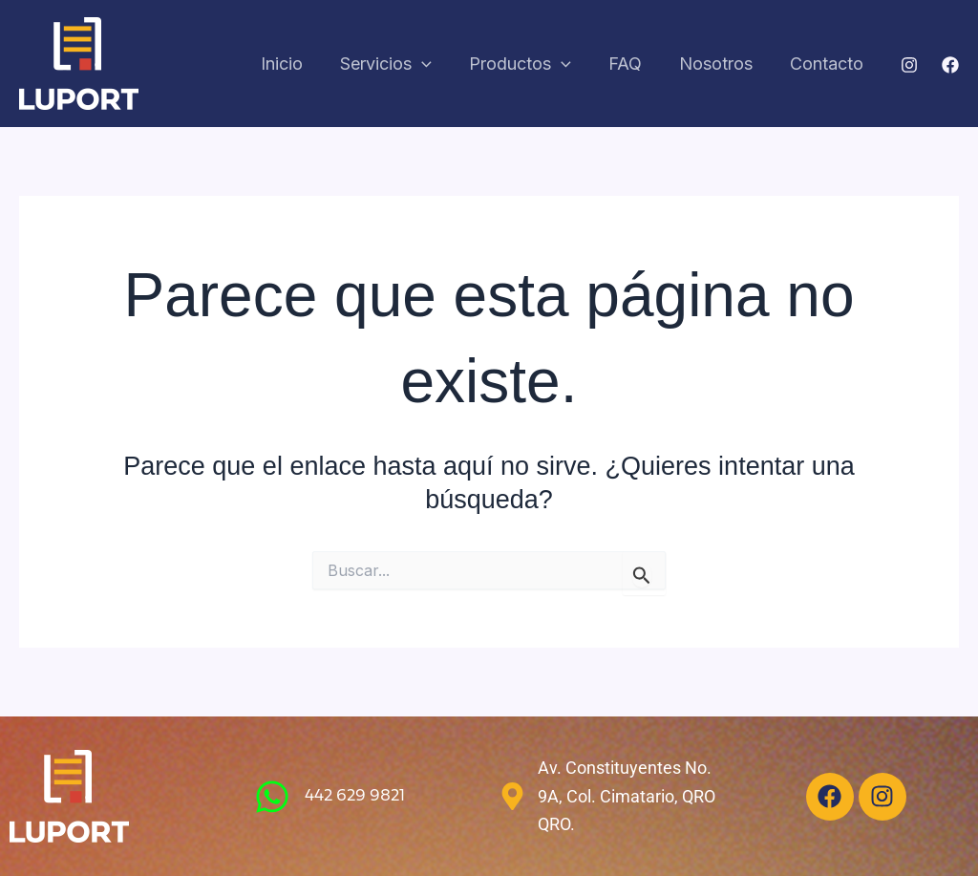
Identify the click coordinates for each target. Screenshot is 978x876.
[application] (434, 64)
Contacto (827, 63)
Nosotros (719, 63)
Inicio (297, 63)
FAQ (631, 63)
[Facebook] (950, 65)
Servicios (398, 64)
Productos (529, 64)
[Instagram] (909, 65)
